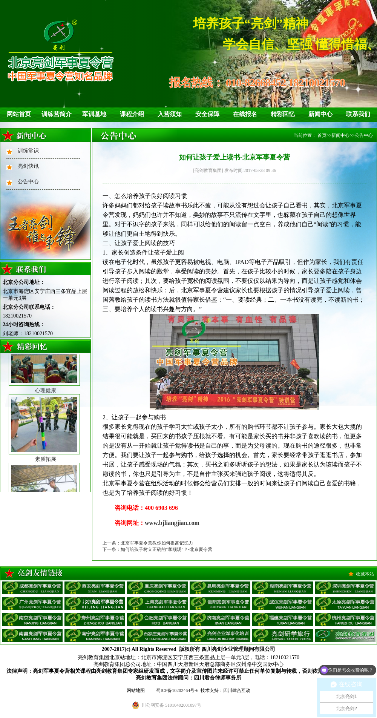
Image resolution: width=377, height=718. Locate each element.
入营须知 (170, 114)
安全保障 (207, 114)
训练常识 (28, 150)
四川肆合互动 (236, 690)
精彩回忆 (283, 114)
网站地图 (136, 690)
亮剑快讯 (28, 166)
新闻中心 (320, 114)
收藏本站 (365, 574)
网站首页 (19, 114)
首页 (321, 135)
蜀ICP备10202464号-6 (177, 690)
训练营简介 (56, 114)
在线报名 (245, 114)
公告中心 (28, 181)
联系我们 (358, 114)
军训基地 (94, 114)
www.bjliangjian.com (172, 523)
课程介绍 (132, 114)
